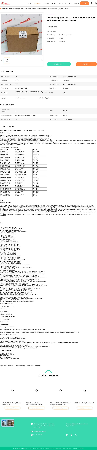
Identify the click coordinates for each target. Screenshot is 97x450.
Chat (84, 3)
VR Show (46, 3)
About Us (54, 3)
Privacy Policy (16, 448)
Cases (77, 3)
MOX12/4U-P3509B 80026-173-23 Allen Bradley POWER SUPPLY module (60, 403)
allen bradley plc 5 (8, 365)
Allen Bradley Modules (17, 8)
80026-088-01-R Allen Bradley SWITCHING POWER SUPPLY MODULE (34, 403)
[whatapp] (68, 435)
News (70, 3)
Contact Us (62, 3)
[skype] (72, 435)
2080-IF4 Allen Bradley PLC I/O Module (84, 402)
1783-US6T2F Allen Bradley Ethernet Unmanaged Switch (11, 403)
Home (30, 3)
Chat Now (85, 64)
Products (37, 3)
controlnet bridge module (22, 365)
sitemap (23, 448)
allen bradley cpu (35, 365)
